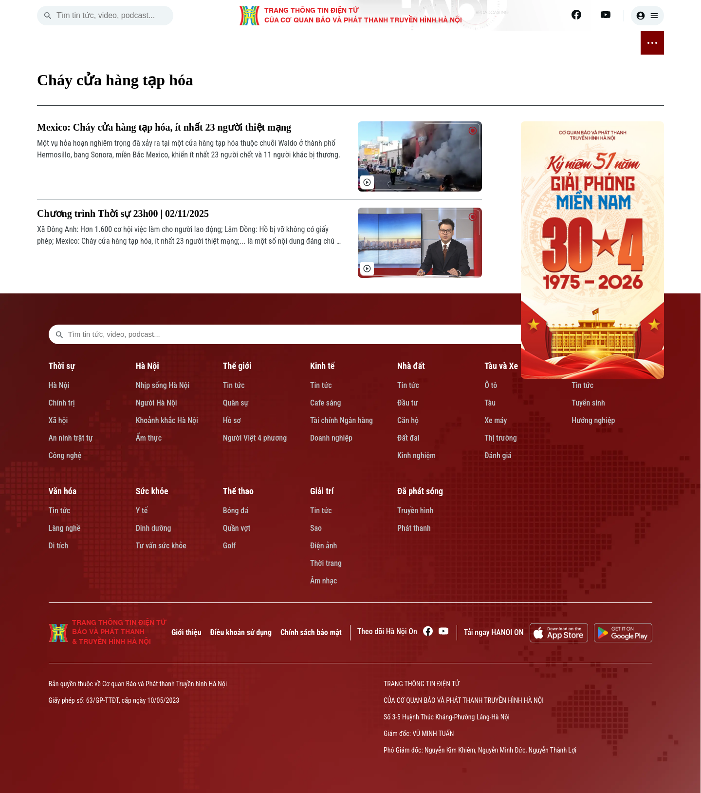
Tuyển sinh (588, 402)
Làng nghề (65, 528)
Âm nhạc (323, 580)
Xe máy (495, 420)
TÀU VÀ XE (327, 43)
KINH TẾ (244, 43)
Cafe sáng (325, 402)
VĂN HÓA (417, 43)
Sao (316, 528)
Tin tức (234, 385)
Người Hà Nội (156, 402)
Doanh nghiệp (331, 438)
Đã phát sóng (420, 491)
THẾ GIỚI (205, 43)
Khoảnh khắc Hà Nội (167, 420)
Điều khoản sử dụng (241, 632)
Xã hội (58, 420)
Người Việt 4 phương (255, 438)
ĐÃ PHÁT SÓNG (600, 43)
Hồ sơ (232, 420)
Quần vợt (236, 528)
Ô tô (490, 385)
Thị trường (500, 438)
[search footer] (59, 334)
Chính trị (62, 402)
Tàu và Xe (501, 366)
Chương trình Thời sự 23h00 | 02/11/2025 (123, 213)
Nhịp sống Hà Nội (163, 385)
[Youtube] (605, 14)
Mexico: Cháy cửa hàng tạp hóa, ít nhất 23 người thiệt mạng (164, 127)
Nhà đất (411, 366)
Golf (229, 545)
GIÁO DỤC (373, 43)
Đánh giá (498, 455)
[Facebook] (576, 14)
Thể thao (238, 491)
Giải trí (321, 491)
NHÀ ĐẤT (283, 43)
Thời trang (326, 563)
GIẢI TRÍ (549, 43)
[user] (647, 15)
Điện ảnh (323, 545)
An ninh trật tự (71, 438)
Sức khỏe (152, 491)
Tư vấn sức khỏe (161, 545)
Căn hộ (408, 420)
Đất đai (408, 438)
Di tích (59, 545)
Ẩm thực (149, 438)
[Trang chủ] (99, 43)
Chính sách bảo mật (311, 632)
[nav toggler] (652, 43)
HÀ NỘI (167, 43)
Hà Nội (59, 385)
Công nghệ (65, 455)
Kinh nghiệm (416, 455)
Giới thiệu (186, 632)
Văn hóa (63, 491)
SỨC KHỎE (462, 43)
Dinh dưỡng (153, 528)
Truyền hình (415, 510)
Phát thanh (414, 528)
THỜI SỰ (130, 43)
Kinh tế (322, 366)
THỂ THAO (508, 43)
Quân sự (236, 402)
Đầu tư (407, 402)
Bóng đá (236, 510)
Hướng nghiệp (593, 420)
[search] (48, 15)
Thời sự (62, 366)
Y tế (142, 510)
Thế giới (237, 366)
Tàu (490, 402)
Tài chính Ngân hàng (341, 420)
